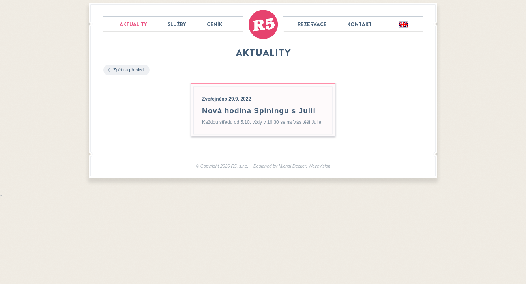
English (403, 25)
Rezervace (312, 24)
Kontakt (359, 24)
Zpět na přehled (128, 70)
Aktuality (133, 24)
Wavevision (319, 166)
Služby (177, 24)
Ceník (214, 24)
